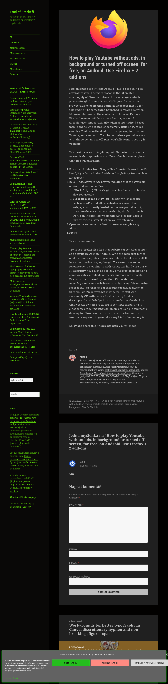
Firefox (126, 400)
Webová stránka (79, 576)
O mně (9, 678)
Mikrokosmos (17, 53)
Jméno (74, 549)
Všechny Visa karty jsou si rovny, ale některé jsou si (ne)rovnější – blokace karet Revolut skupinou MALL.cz (23, 302)
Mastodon (15, 506)
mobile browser (108, 403)
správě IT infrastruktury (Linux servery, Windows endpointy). (23, 421)
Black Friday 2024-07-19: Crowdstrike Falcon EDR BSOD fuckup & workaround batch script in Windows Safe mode (24, 220)
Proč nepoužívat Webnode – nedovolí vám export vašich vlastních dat (24, 101)
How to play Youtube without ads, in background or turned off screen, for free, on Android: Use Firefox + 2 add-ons (24, 254)
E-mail (74, 563)
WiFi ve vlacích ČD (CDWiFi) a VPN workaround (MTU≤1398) (23, 205)
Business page (28, 497)
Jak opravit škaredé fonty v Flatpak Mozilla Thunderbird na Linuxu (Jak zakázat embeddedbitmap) (24, 131)
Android (118, 400)
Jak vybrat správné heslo (23, 352)
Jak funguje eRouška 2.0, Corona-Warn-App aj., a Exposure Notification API (24, 332)
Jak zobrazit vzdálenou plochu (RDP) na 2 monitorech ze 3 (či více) (23, 343)
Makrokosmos (17, 47)
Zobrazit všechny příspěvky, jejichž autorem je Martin (108, 382)
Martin (89, 400)
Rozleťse (122, 366)
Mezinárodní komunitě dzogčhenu (112, 373)
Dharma (14, 42)
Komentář (76, 505)
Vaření (13, 63)
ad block (109, 400)
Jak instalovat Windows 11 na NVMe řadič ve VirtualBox (24, 175)
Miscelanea (16, 69)
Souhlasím (70, 662)
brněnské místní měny (23, 464)
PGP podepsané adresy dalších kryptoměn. (102, 379)
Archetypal (86, 373)
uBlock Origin (124, 403)
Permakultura (17, 58)
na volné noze (114, 360)
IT (11, 37)
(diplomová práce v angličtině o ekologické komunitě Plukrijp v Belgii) (22, 486)
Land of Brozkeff (22, 12)
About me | (15, 497)
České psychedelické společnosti (24, 457)
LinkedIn (25, 503)
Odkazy (14, 74)
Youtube (94, 407)
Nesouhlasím (110, 662)
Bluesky (27, 506)
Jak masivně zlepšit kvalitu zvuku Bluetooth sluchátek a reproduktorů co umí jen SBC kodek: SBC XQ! (24, 190)
